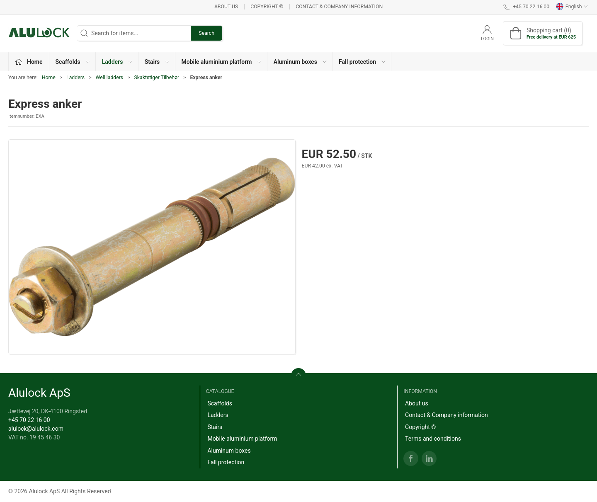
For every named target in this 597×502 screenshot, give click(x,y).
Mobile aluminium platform (242, 438)
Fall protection (225, 462)
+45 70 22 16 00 (29, 420)
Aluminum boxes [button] (301, 61)
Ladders (75, 77)
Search (206, 33)
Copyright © (266, 7)
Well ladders (110, 77)
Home (49, 77)
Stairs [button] (157, 61)
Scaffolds (219, 403)
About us (226, 7)
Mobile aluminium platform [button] (222, 61)
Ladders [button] (117, 61)
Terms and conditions (433, 438)
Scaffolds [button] (73, 61)
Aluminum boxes (228, 450)
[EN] (39, 33)
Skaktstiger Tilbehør (156, 77)
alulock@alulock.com (35, 428)
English (572, 6)
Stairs (214, 427)
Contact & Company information (339, 7)
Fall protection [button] (362, 61)
